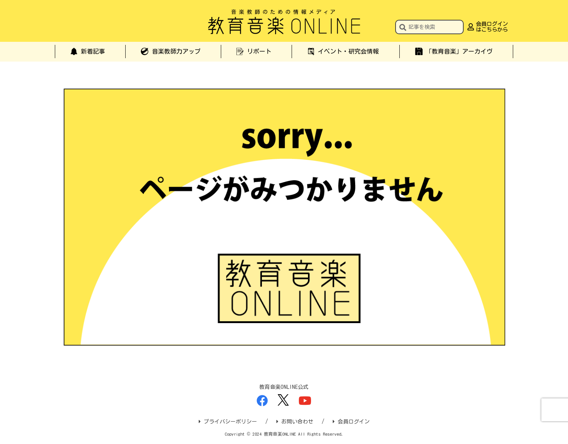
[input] (429, 27)
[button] (402, 28)
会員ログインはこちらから (492, 26)
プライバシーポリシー (228, 421)
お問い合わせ (294, 421)
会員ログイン (351, 421)
